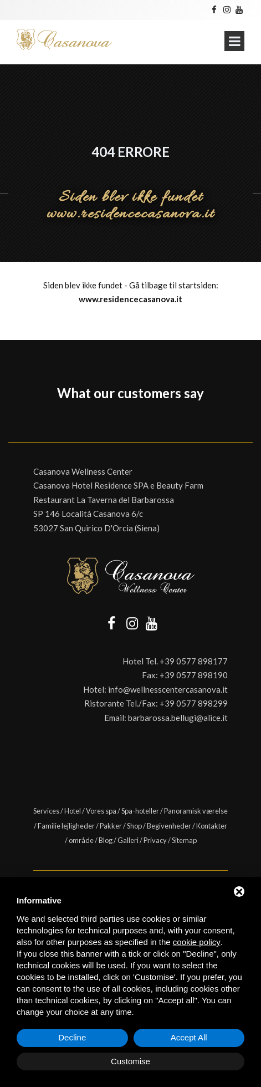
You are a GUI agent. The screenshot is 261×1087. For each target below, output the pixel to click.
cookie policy (197, 942)
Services (46, 810)
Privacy (155, 840)
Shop (134, 825)
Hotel (72, 810)
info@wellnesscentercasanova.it (168, 689)
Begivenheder (169, 825)
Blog (105, 840)
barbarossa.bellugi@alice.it (178, 718)
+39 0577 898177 (194, 661)
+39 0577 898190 (194, 675)
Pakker (111, 825)
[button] (9, 420)
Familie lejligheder (66, 825)
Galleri (128, 840)
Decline (72, 1037)
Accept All (189, 1037)
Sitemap (184, 840)
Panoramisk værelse (196, 810)
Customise (130, 1061)
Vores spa (101, 810)
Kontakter (211, 825)
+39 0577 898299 (194, 703)
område (81, 840)
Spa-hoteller (140, 810)
